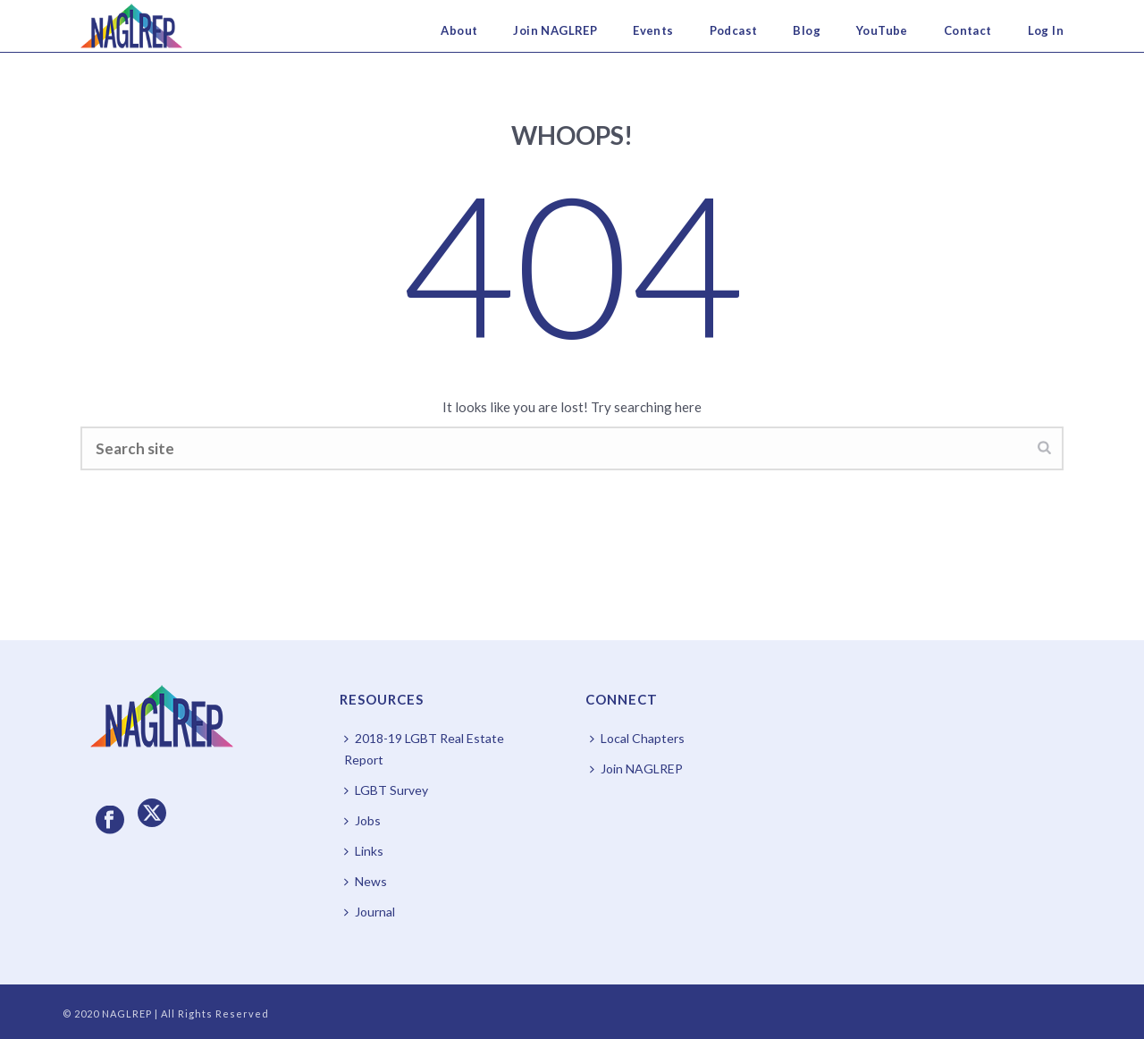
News (365, 881)
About (459, 30)
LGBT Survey (386, 790)
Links (363, 850)
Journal (369, 911)
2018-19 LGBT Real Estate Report (424, 749)
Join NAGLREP (555, 30)
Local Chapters (637, 738)
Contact (968, 30)
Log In (1046, 30)
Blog (806, 30)
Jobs (362, 820)
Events (653, 30)
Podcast (734, 30)
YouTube (882, 30)
